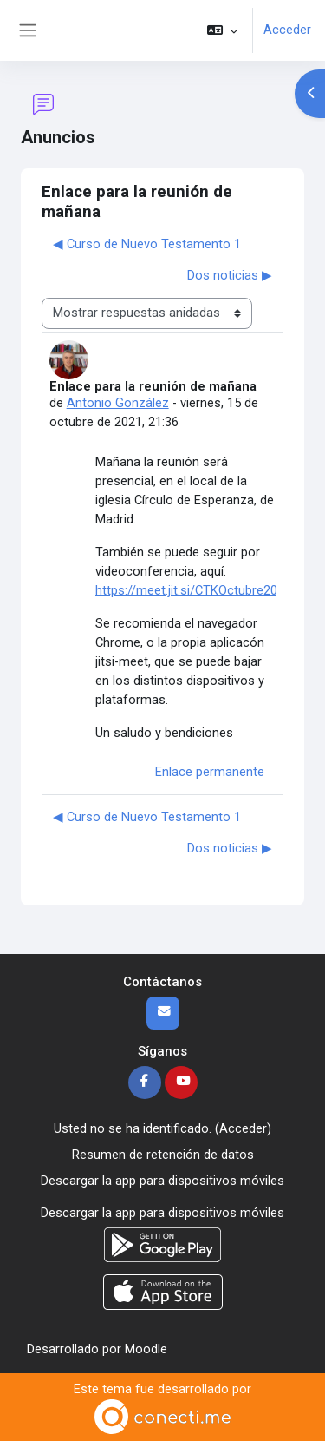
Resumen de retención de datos (163, 1154)
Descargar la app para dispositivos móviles (162, 1180)
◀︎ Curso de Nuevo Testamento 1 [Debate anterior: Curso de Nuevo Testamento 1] (147, 244)
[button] (222, 30)
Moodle (146, 1349)
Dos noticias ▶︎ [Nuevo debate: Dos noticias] (229, 275)
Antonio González (118, 403)
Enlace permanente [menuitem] (209, 772)
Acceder (287, 29)
